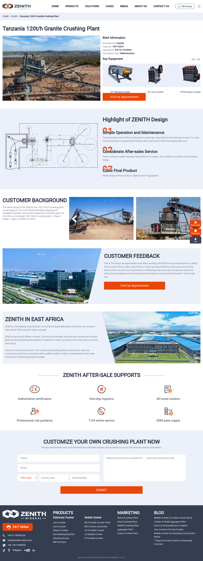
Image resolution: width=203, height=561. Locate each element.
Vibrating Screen (61, 538)
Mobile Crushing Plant (128, 525)
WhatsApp (185, 6)
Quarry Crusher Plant (127, 533)
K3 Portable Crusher (94, 530)
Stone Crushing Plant (127, 518)
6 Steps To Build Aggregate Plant (170, 521)
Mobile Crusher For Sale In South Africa (173, 518)
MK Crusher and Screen (96, 526)
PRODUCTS (72, 6)
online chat (195, 223)
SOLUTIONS (92, 6)
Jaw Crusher (59, 522)
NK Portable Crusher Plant (97, 522)
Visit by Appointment (124, 97)
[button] (74, 219)
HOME (55, 6)
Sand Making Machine (64, 534)
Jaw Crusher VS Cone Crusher (168, 529)
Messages (195, 231)
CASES (110, 6)
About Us (140, 6)
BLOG (159, 512)
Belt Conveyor (60, 542)
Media (124, 6)
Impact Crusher (60, 530)
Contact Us (161, 6)
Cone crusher (59, 526)
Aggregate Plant (125, 529)
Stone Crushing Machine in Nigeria (171, 525)
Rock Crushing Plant (127, 521)
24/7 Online (17, 527)
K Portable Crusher (94, 538)
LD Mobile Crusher (93, 534)
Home (6, 16)
